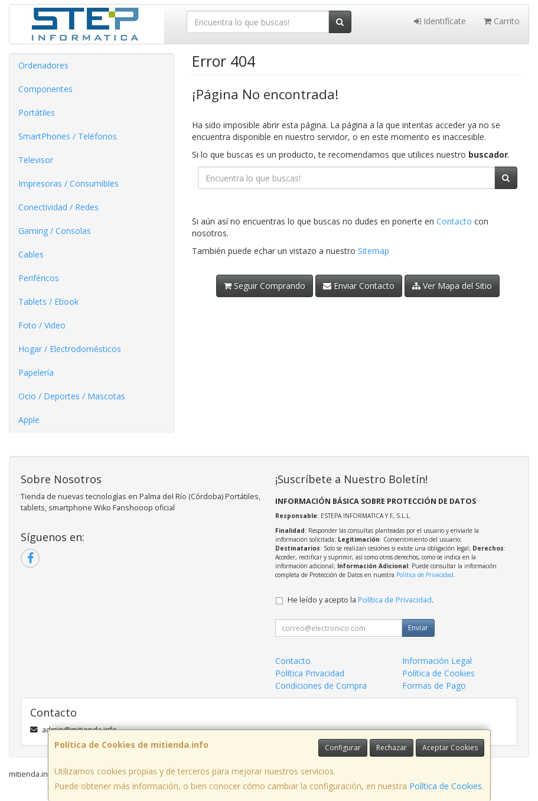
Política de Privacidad (425, 575)
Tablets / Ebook (48, 301)
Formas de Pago (434, 685)
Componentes (45, 89)
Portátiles (36, 112)
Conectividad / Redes (58, 207)
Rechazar (391, 748)
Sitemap (373, 250)
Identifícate (440, 21)
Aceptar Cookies (450, 748)
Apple (29, 419)
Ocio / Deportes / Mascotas (71, 396)
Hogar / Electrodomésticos (69, 348)
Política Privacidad (309, 673)
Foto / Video (42, 325)
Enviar (418, 628)
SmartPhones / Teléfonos (67, 136)
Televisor (35, 159)
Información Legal (437, 660)
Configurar (343, 748)
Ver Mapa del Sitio (452, 285)
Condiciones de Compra (321, 685)
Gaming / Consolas (54, 230)
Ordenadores (43, 65)
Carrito (502, 21)
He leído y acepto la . (360, 600)
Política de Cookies (445, 786)
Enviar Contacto (358, 285)
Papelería (36, 372)
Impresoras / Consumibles (68, 183)
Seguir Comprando (264, 285)
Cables (31, 254)
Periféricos (38, 278)
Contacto (454, 221)
